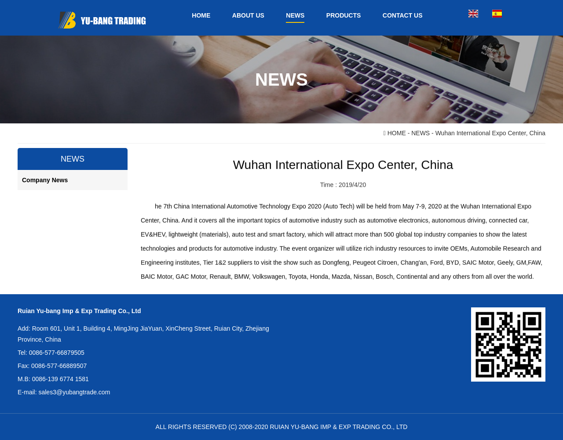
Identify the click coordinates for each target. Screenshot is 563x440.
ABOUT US (248, 15)
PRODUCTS (343, 15)
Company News (45, 180)
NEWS (295, 15)
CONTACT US (403, 15)
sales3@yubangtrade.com (74, 392)
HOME (201, 15)
